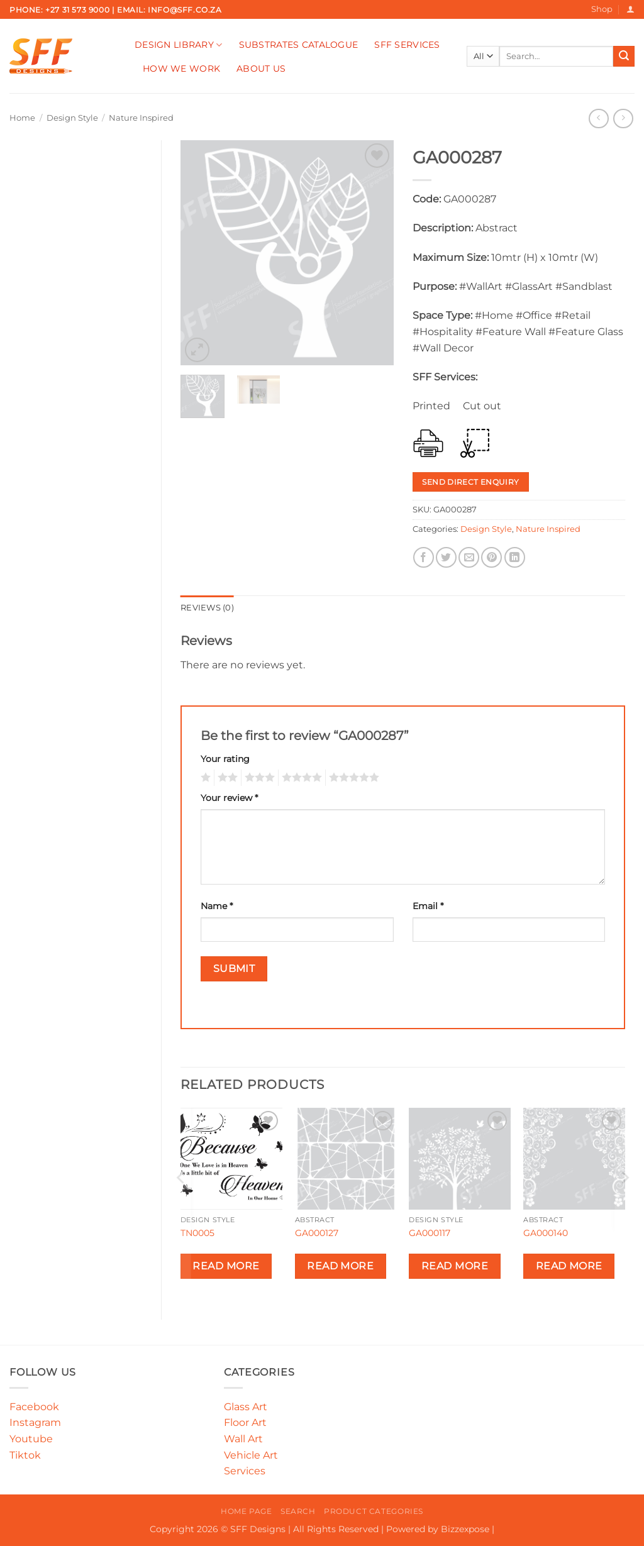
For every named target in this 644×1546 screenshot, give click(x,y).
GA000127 (316, 1233)
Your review (229, 797)
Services (244, 1471)
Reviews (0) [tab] (207, 607)
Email (428, 906)
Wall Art (243, 1439)
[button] (630, 9)
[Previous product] (623, 118)
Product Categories (373, 1511)
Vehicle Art (251, 1455)
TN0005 (197, 1233)
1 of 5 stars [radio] (204, 778)
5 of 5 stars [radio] (352, 778)
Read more (225, 1266)
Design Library (179, 45)
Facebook (34, 1407)
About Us (261, 68)
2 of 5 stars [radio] (226, 778)
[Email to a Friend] (468, 557)
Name (217, 906)
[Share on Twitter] (446, 557)
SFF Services (407, 44)
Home (22, 118)
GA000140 (545, 1233)
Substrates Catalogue (298, 44)
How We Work (181, 68)
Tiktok (25, 1455)
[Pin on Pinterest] (491, 557)
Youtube (31, 1439)
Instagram (35, 1422)
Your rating (225, 759)
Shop (602, 9)
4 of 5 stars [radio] (300, 778)
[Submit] (624, 56)
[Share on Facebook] (423, 557)
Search (298, 1511)
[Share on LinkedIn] (514, 557)
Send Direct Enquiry (470, 482)
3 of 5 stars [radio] (258, 778)
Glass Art (245, 1407)
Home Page (246, 1511)
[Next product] (598, 118)
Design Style (72, 118)
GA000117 (429, 1233)
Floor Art (245, 1422)
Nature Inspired (141, 118)
